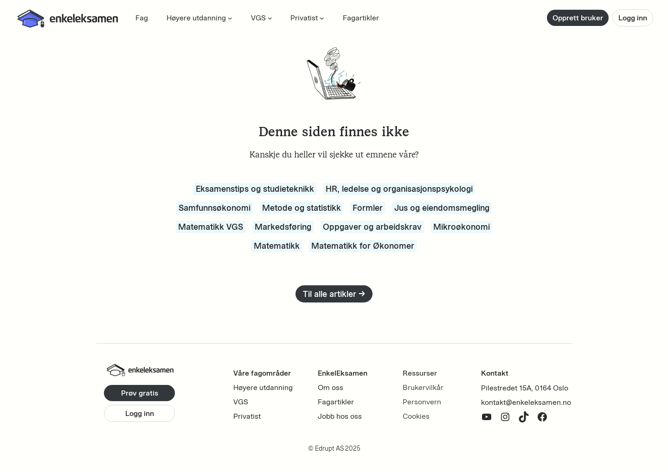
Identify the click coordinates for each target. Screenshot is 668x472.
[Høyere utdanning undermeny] (230, 18)
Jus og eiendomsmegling (441, 208)
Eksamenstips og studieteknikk (255, 189)
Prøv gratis (139, 393)
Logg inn (632, 18)
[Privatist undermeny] (322, 18)
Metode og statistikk (301, 208)
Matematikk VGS (210, 227)
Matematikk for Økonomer (362, 246)
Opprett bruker (577, 18)
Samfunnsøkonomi (214, 208)
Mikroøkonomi (461, 227)
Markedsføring (283, 227)
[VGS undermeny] (270, 18)
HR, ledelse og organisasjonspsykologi (399, 189)
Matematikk (277, 246)
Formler (368, 208)
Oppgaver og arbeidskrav (372, 227)
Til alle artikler (334, 294)
